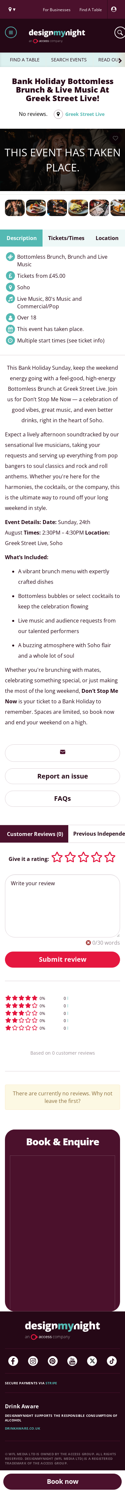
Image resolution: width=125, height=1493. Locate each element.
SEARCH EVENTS (69, 59)
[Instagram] (33, 1361)
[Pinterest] (53, 1361)
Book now (62, 1481)
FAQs (62, 798)
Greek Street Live (85, 114)
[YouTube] (72, 1361)
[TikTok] (112, 1361)
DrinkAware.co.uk (22, 1428)
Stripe (51, 1383)
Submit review (62, 959)
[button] (62, 998)
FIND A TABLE (25, 59)
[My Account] (115, 9)
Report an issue (62, 776)
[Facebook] (13, 1361)
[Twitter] (92, 1361)
